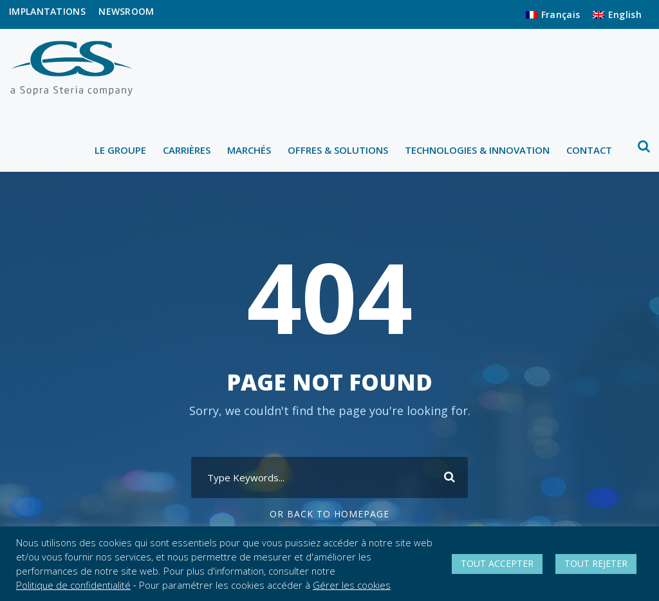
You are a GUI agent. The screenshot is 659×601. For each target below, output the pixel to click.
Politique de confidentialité (73, 584)
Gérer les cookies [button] (352, 584)
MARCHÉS (249, 149)
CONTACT (589, 149)
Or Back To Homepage (329, 514)
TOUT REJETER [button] (595, 563)
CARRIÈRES (186, 149)
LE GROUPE (120, 149)
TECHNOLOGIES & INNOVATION (477, 149)
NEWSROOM (126, 11)
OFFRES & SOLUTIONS (338, 149)
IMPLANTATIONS (47, 11)
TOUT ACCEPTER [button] (497, 563)
